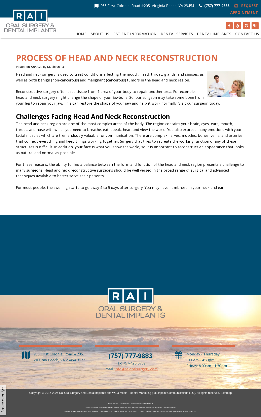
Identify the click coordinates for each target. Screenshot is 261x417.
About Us (99, 33)
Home (80, 33)
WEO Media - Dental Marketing (131, 392)
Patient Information (135, 33)
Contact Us (247, 33)
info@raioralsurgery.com (136, 369)
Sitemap (226, 392)
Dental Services (177, 33)
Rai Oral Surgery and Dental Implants (82, 392)
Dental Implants (214, 33)
